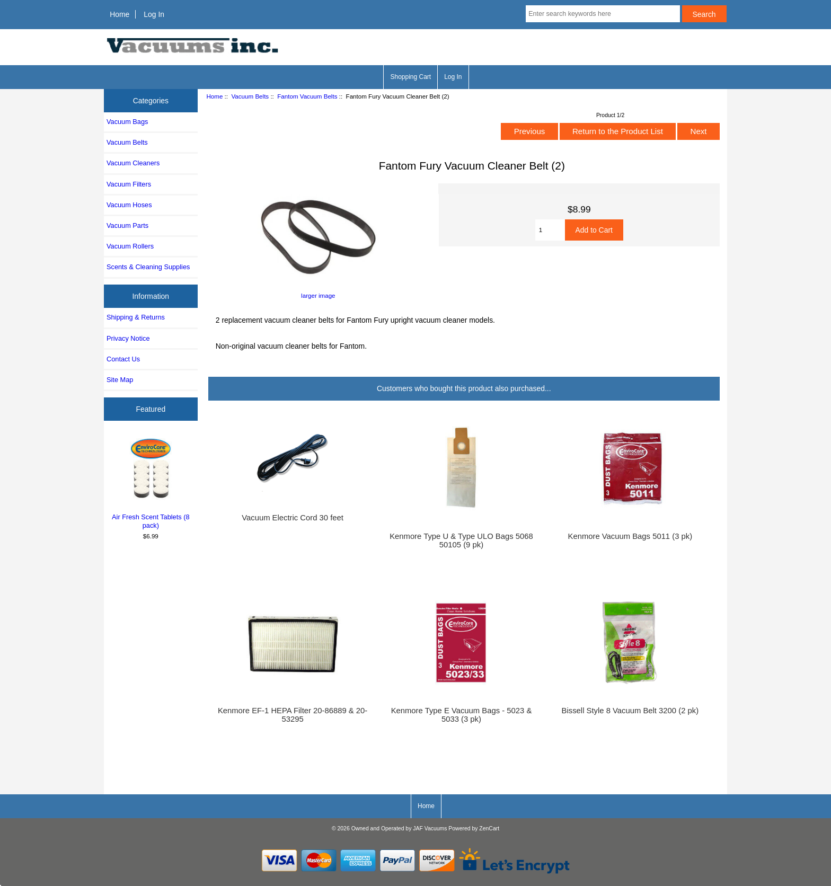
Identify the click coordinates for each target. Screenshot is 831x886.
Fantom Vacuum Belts (307, 96)
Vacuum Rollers (130, 246)
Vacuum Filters (129, 184)
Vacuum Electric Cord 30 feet (292, 517)
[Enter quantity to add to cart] (550, 230)
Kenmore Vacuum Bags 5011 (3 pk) (630, 536)
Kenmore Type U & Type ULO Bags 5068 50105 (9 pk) (461, 540)
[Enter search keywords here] (602, 13)
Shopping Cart (410, 77)
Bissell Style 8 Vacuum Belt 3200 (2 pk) (630, 710)
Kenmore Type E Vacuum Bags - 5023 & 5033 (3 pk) (461, 714)
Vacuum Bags (127, 122)
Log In (154, 14)
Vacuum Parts (127, 225)
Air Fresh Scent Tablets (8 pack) (150, 482)
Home (119, 14)
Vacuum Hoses (129, 205)
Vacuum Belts (250, 96)
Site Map (120, 380)
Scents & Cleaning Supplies (148, 267)
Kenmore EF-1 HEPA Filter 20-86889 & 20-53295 (292, 714)
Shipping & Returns (136, 317)
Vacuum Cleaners (133, 163)
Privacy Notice (128, 338)
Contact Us (123, 359)
